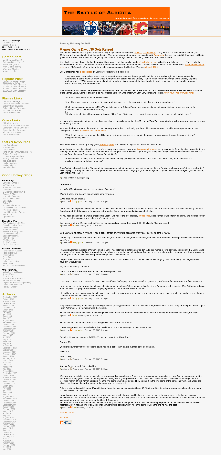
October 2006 (8, 325)
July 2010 (7, 415)
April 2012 (7, 439)
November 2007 (9, 352)
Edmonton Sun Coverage (14, 130)
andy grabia (78, 201)
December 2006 (9, 329)
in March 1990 (151, 67)
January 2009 (8, 382)
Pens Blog (7, 257)
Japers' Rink (8, 263)
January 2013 (8, 443)
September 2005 (10, 297)
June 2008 (7, 367)
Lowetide (7, 189)
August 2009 (8, 396)
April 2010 (7, 413)
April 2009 (7, 388)
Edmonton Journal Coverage (16, 128)
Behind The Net (10, 154)
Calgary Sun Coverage (13, 106)
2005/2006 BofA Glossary (14, 91)
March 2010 (8, 411)
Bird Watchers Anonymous (14, 266)
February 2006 (9, 308)
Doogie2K (7, 201)
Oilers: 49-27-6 (9, 45)
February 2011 (9, 426)
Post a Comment (68, 412)
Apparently (159, 55)
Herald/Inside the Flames (14, 212)
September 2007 (10, 348)
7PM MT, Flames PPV (145, 52)
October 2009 (8, 401)
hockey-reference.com (13, 158)
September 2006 (10, 322)
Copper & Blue (9, 194)
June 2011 (7, 430)
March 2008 (8, 360)
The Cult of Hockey (11, 196)
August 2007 (8, 346)
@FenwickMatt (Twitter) (13, 62)
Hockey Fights (9, 165)
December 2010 (9, 422)
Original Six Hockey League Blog (17, 283)
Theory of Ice (8, 255)
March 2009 (8, 386)
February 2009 (9, 384)
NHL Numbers (9, 168)
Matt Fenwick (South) (12, 60)
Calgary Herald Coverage (14, 108)
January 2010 (8, 407)
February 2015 (9, 445)
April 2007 (7, 337)
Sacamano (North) (11, 64)
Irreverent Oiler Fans (12, 187)
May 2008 (7, 365)
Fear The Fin (8, 238)
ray (74, 408)
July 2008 (7, 369)
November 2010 (9, 420)
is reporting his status (147, 149)
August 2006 (8, 320)
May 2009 (7, 390)
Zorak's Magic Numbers (13, 156)
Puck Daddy (8, 276)
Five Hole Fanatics (11, 210)
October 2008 (8, 375)
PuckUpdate (8, 259)
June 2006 (7, 316)
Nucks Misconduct (10, 229)
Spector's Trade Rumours (14, 278)
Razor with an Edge (11, 234)
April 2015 (7, 447)
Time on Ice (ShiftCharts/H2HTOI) (18, 152)
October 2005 (8, 299)
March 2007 (8, 335)
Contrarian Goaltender (12, 285)
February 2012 (9, 437)
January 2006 (8, 306)
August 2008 (8, 371)
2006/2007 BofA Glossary (14, 88)
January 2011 (8, 424)
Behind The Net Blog (11, 280)
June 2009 (7, 392)
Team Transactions (11, 113)
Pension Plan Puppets (12, 251)
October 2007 (8, 350)
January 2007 (8, 331)
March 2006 (8, 310)
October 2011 (8, 432)
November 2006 (9, 327)
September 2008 (10, 373)
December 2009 (9, 405)
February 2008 (9, 358)
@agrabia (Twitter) (11, 69)
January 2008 (8, 356)
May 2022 (7, 449)
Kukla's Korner (9, 274)
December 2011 (9, 434)
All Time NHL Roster (12, 110)
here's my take (107, 144)
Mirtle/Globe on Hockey (13, 272)
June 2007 (7, 341)
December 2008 (9, 380)
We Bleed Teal (9, 240)
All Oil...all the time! (11, 198)
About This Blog (10, 71)
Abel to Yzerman (10, 242)
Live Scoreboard (10, 145)
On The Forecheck (11, 244)
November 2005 (9, 301)
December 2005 (9, 303)
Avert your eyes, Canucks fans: (179, 93)
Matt (75, 226)
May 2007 (7, 339)
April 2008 (7, 363)
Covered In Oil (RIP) (12, 183)
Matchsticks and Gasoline (14, 208)
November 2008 (9, 377)
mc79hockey (8, 185)
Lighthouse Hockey (11, 261)
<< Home (64, 417)
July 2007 (7, 344)
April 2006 (7, 312)
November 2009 (9, 403)
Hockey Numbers (10, 287)
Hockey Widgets (10, 163)
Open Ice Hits (9, 217)
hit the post (8, 214)
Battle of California (10, 236)
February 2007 (9, 333)
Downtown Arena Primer (14, 82)
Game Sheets (9, 149)
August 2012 (8, 441)
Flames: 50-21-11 (11, 43)
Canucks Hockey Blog (12, 225)
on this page (144, 216)
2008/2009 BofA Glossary (14, 84)
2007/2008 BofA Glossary (14, 86)
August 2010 (8, 418)
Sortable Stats (9, 147)
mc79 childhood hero (147, 62)
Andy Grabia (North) (12, 67)
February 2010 (9, 409)
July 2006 (7, 318)
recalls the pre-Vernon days (92, 130)
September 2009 (10, 399)
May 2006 (7, 314)
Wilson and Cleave (11, 205)
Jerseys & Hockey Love (13, 232)
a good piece (86, 72)
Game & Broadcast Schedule (16, 104)
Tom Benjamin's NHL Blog (14, 223)
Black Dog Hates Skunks (14, 192)
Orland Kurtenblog (10, 227)
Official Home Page (11, 101)
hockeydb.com (9, 161)
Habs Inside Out (9, 253)
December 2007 (9, 354)
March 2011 (8, 428)
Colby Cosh (8, 203)
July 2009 (7, 394)
